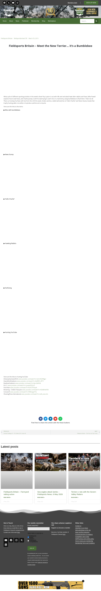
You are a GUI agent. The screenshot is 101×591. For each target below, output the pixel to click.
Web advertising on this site (83, 530)
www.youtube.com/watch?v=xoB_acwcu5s (34, 394)
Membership (35, 21)
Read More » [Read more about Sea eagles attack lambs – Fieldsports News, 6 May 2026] (41, 497)
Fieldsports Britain (6, 38)
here (18, 532)
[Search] (96, 21)
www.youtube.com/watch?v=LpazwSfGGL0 (21, 385)
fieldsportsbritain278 (20, 38)
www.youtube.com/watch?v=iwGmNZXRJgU (32, 379)
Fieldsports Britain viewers (32, 537)
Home (5, 21)
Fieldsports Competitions (33, 541)
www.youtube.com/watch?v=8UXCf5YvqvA (23, 388)
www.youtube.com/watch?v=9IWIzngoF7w (23, 392)
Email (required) (33, 525)
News (17, 21)
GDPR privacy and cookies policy (84, 539)
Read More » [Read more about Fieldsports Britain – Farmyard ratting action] (7, 497)
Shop (43, 21)
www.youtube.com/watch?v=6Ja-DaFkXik (28, 383)
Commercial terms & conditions (84, 534)
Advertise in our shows (81, 528)
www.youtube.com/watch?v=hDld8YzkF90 (35, 390)
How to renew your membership (84, 541)
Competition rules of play (82, 536)
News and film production (82, 532)
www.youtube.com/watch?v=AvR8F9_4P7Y (30, 381)
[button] (41, 419)
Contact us (78, 526)
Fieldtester (25, 21)
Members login (72, 3)
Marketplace (52, 21)
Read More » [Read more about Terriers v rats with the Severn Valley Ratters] (74, 497)
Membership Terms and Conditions (85, 543)
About (11, 21)
